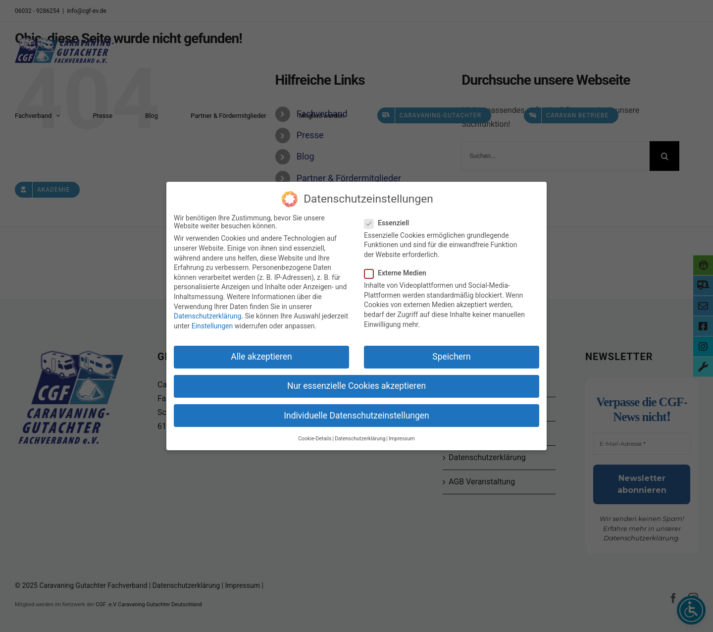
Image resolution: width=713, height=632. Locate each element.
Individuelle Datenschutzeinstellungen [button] (356, 414)
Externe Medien (399, 272)
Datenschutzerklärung (207, 315)
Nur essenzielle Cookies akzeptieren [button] (356, 385)
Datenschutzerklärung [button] (360, 437)
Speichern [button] (451, 356)
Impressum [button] (402, 437)
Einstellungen (212, 325)
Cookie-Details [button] (314, 437)
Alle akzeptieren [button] (261, 356)
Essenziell (390, 222)
